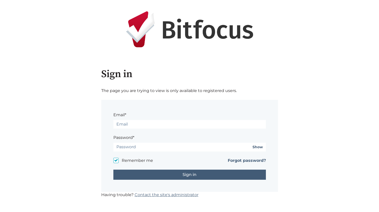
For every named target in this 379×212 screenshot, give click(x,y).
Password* (123, 137)
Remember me (137, 160)
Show (257, 147)
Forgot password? (247, 160)
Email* (119, 114)
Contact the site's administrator (166, 194)
